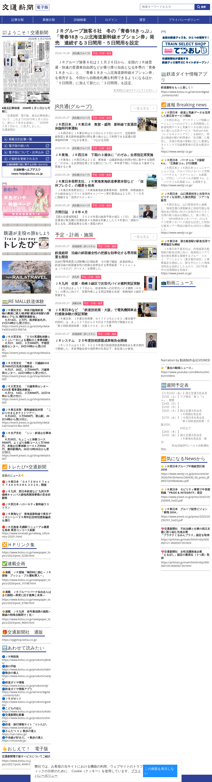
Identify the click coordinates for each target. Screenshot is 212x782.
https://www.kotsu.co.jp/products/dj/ (25, 685)
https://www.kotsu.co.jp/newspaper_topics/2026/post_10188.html (26, 581)
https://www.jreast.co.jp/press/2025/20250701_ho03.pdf (185, 518)
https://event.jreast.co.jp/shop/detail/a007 (26, 457)
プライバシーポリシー (107, 774)
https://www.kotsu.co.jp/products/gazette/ (26, 703)
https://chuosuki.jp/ (14, 740)
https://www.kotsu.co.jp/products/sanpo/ (26, 677)
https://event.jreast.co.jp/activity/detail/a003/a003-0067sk (26, 327)
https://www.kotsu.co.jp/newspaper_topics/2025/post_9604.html (26, 620)
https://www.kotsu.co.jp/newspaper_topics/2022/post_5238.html (26, 553)
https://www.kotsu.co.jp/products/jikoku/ (26, 661)
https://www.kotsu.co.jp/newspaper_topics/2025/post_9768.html (26, 601)
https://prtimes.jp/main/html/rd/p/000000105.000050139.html (185, 564)
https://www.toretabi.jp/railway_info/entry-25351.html (26, 534)
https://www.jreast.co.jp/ (176, 273)
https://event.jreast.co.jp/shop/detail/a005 (26, 354)
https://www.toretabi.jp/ (17, 727)
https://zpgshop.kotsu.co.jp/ (19, 640)
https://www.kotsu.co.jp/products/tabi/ (26, 669)
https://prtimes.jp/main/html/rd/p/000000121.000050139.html (185, 541)
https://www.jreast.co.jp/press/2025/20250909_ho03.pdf (185, 498)
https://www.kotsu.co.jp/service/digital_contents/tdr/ (26, 693)
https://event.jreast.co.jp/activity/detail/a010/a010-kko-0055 (26, 424)
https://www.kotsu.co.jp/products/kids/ (26, 711)
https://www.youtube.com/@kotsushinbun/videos (185, 373)
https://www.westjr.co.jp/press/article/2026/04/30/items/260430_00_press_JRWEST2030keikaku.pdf (185, 477)
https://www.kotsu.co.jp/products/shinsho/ (26, 719)
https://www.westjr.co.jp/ (176, 151)
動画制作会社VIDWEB (195, 360)
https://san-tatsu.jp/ (14, 734)
